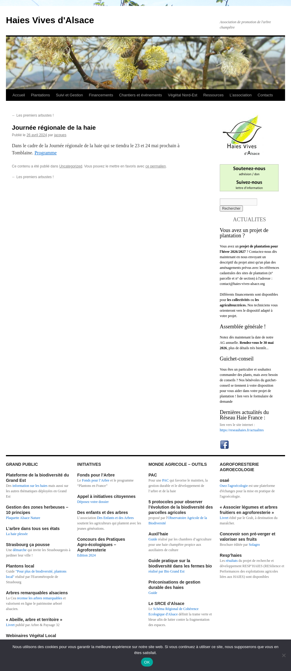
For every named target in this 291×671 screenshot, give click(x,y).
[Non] (284, 655)
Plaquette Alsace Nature (23, 518)
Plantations (40, 95)
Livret (10, 625)
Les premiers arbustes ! (33, 115)
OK (147, 662)
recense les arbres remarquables (39, 598)
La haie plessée (17, 534)
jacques (60, 135)
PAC (165, 480)
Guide (152, 539)
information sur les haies (30, 486)
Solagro (254, 545)
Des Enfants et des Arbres (115, 518)
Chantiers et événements (140, 95)
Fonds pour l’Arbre (96, 480)
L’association (241, 95)
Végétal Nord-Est (182, 95)
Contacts (265, 95)
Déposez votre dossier (93, 502)
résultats (232, 561)
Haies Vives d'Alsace (50, 20)
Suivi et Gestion (69, 95)
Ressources (213, 95)
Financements (101, 95)
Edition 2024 (86, 555)
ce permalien (156, 166)
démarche (20, 550)
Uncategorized (70, 166)
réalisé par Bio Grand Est (166, 571)
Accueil (18, 95)
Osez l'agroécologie (234, 486)
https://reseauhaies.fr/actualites (242, 430)
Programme (45, 152)
